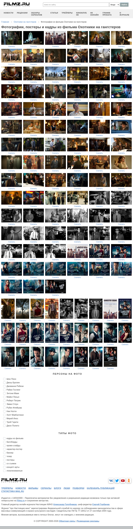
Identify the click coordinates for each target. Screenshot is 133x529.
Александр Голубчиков (65, 504)
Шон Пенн (11, 379)
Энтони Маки (13, 393)
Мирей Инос (12, 418)
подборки (78, 488)
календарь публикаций (101, 488)
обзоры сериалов (36, 14)
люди (67, 488)
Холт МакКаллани (15, 415)
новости (8, 13)
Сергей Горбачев (100, 504)
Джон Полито (13, 426)
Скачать (11, 46)
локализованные (14, 471)
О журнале (124, 14)
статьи (54, 13)
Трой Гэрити (12, 422)
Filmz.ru (21, 500)
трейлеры (67, 13)
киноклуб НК (81, 14)
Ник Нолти (12, 411)
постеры (10, 460)
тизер (9, 456)
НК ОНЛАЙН (94, 14)
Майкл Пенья (13, 397)
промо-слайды (13, 445)
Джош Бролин (13, 382)
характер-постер (14, 449)
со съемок (11, 463)
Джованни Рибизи (15, 386)
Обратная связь (67, 521)
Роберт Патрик (14, 400)
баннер (10, 453)
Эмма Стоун (12, 404)
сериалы (46, 488)
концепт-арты (13, 467)
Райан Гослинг (13, 390)
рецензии (22, 13)
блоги (57, 488)
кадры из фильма (15, 438)
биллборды (12, 442)
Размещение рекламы (88, 521)
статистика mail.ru (12, 491)
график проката (107, 14)
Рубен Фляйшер (14, 408)
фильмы (33, 488)
